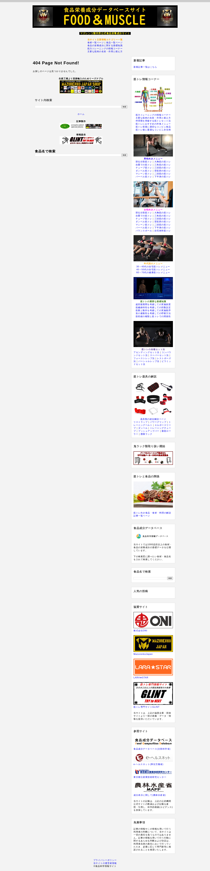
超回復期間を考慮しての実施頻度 (153, 304)
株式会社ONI (140, 630)
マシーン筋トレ (144, 174)
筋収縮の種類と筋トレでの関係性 (153, 316)
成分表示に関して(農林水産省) (150, 795)
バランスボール (144, 231)
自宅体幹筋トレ (162, 231)
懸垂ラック (146, 434)
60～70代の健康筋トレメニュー (153, 272)
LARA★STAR (141, 677)
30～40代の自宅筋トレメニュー (153, 266)
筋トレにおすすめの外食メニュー (153, 124)
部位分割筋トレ (144, 162)
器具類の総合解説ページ (153, 419)
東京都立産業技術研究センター (150, 777)
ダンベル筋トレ (144, 171)
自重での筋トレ (144, 165)
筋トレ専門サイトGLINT (147, 707)
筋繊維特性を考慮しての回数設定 (153, 307)
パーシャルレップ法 (148, 361)
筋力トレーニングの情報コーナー (105, 48)
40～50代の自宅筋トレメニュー (153, 269)
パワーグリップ (158, 422)
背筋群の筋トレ (162, 171)
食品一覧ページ (114, 42)
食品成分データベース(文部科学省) (152, 749)
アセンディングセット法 (146, 352)
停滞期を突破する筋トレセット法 (153, 121)
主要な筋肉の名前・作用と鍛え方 (105, 51)
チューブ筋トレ (144, 168)
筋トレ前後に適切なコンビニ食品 (153, 127)
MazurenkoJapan (143, 654)
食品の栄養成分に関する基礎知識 (105, 45)
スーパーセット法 (159, 355)
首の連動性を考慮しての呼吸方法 (153, 313)
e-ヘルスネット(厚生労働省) (148, 764)
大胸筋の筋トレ (162, 162)
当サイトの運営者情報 (105, 863)
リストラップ (141, 422)
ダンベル (143, 428)
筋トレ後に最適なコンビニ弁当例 (153, 130)
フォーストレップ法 (144, 358)
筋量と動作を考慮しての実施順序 (153, 310)
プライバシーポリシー (105, 860)
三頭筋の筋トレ (162, 168)
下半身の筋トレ (162, 176)
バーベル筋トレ (144, 176)
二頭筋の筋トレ (162, 174)
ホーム (81, 114)
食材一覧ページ (95, 42)
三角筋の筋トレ (162, 165)
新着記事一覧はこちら (145, 67)
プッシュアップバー (148, 431)
